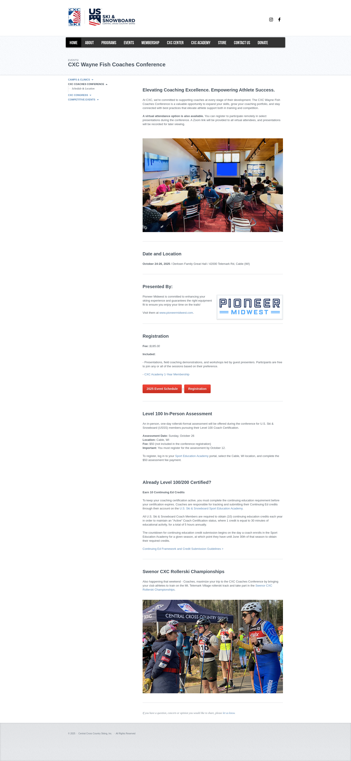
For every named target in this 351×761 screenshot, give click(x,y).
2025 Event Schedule (162, 389)
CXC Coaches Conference (86, 84)
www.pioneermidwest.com (176, 312)
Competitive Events (81, 99)
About (89, 42)
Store (222, 42)
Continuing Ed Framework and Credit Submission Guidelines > (183, 548)
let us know (229, 713)
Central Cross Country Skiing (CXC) (112, 20)
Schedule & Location (83, 88)
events (129, 42)
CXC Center (175, 42)
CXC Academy (200, 42)
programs (108, 42)
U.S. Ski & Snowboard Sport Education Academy (211, 508)
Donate (263, 42)
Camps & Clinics (79, 79)
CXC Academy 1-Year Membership (166, 374)
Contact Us (242, 42)
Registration (197, 389)
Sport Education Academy (192, 456)
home (73, 42)
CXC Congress (78, 95)
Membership (150, 42)
